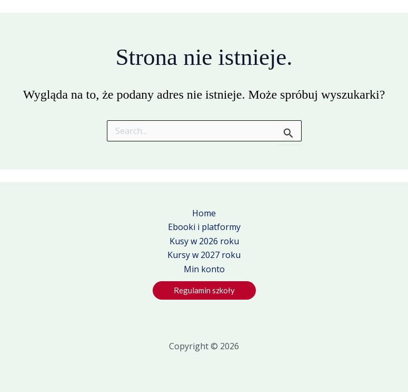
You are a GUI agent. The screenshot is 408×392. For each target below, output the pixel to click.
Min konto (204, 269)
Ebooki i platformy (204, 227)
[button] (204, 290)
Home (204, 213)
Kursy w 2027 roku (204, 255)
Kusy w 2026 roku (204, 241)
